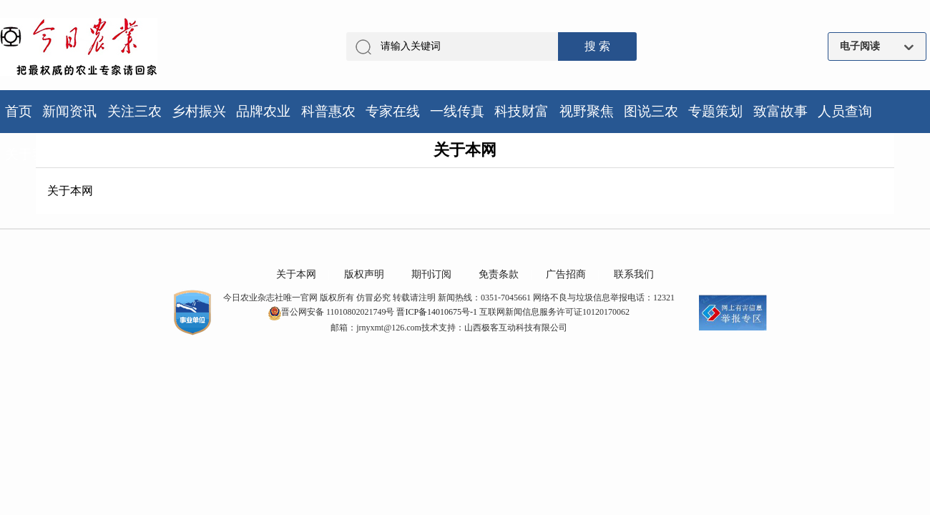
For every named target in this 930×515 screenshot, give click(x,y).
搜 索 (597, 46)
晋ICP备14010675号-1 (436, 312)
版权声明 (364, 274)
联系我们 (634, 274)
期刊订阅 (431, 274)
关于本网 (296, 274)
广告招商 (566, 274)
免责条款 (499, 274)
